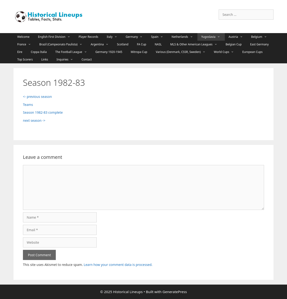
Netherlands (184, 37)
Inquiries (67, 59)
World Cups (226, 52)
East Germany (259, 44)
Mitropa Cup (139, 52)
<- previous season (37, 96)
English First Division (56, 37)
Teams (28, 104)
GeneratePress (174, 291)
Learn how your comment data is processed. (118, 264)
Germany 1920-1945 (108, 52)
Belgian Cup (234, 44)
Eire (19, 52)
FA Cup (141, 44)
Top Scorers (25, 59)
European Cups (252, 52)
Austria (238, 37)
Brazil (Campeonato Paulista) (63, 44)
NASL (158, 44)
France (26, 44)
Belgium (261, 37)
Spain (159, 37)
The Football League (73, 52)
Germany (137, 37)
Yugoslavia (213, 37)
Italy (114, 37)
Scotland (123, 44)
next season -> (34, 120)
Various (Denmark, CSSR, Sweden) (183, 52)
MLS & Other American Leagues (196, 44)
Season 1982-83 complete (43, 112)
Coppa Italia (39, 52)
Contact (87, 59)
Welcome (23, 37)
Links (44, 59)
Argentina (102, 44)
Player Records (88, 37)
